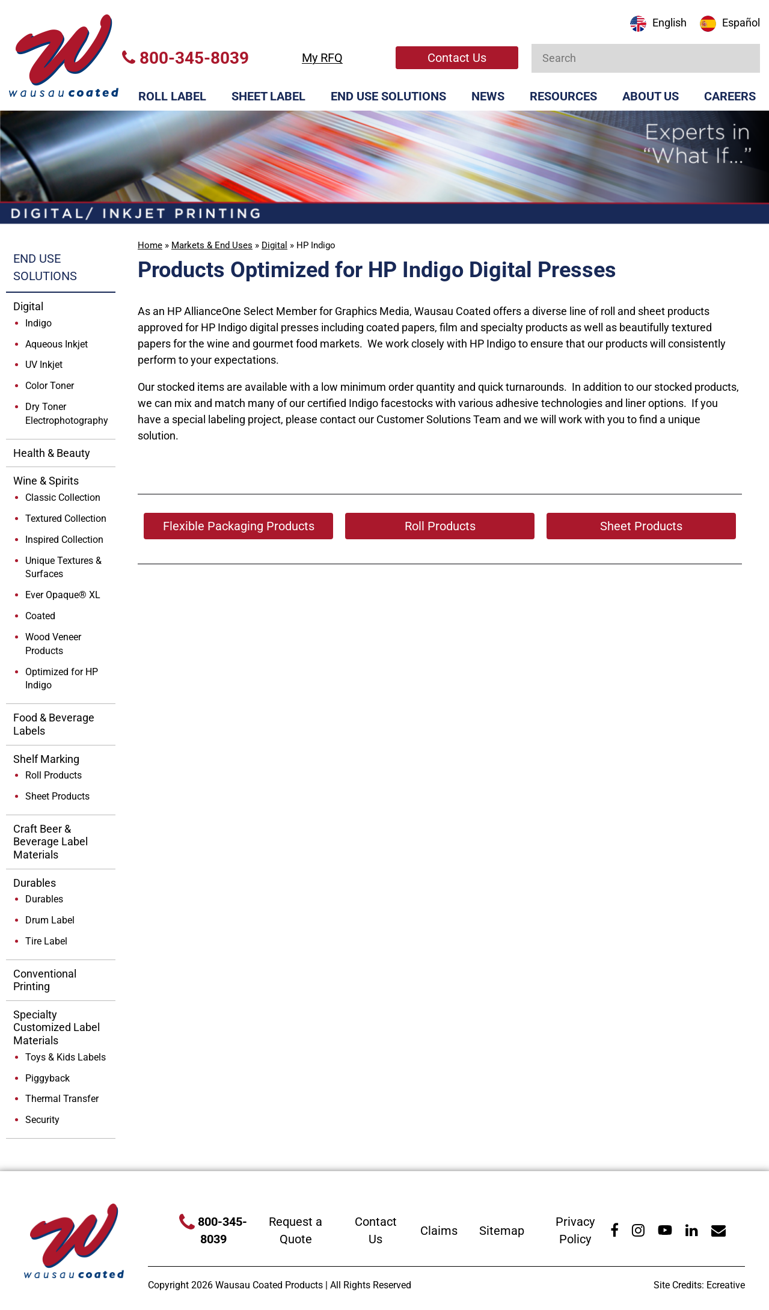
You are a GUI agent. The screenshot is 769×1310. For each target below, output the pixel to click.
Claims (439, 1230)
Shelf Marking (46, 759)
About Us (650, 96)
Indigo (38, 323)
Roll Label (172, 96)
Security (42, 1119)
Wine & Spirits (46, 480)
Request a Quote (295, 1230)
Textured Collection (65, 518)
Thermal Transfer (62, 1098)
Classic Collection (62, 497)
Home (150, 245)
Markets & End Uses (212, 245)
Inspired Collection (64, 539)
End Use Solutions (388, 96)
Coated (40, 616)
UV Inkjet (44, 364)
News (487, 96)
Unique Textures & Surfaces (63, 567)
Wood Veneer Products (53, 644)
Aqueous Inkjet (56, 344)
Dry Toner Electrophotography (66, 413)
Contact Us (456, 58)
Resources (563, 96)
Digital (274, 245)
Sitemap (501, 1230)
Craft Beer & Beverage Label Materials (50, 841)
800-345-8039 (185, 58)
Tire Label (46, 941)
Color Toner (49, 385)
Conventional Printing (44, 980)
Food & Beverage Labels (53, 724)
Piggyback (47, 1078)
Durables (34, 883)
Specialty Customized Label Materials (56, 1027)
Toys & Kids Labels (65, 1057)
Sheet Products (57, 796)
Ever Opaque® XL (62, 595)
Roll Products (53, 775)
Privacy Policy (575, 1230)
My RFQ (322, 58)
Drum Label (50, 920)
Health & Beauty (51, 453)
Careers (730, 96)
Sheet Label (268, 96)
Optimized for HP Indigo (61, 678)
